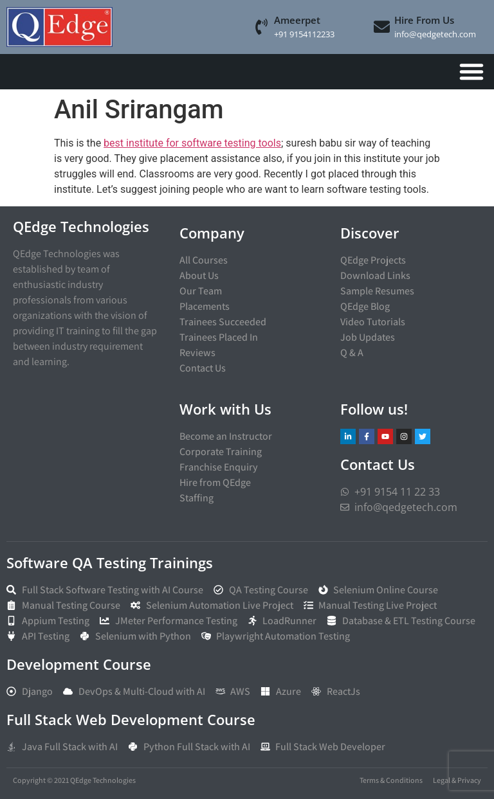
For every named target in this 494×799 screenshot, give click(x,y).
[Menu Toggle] (471, 71)
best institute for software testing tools (192, 143)
